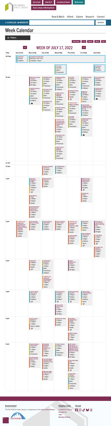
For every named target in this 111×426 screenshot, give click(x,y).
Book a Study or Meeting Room (43, 7)
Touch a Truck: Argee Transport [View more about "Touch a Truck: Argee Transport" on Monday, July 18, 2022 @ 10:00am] (35, 77)
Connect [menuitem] (101, 16)
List (84, 41)
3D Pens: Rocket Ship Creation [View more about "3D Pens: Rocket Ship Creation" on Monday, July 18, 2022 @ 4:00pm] (34, 292)
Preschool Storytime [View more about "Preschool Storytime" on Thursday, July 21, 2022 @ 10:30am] (71, 117)
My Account (79, 2)
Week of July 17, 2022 (54, 47)
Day (103, 41)
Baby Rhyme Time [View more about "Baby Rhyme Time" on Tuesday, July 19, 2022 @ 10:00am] (47, 77)
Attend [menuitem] (70, 16)
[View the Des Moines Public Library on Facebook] (76, 410)
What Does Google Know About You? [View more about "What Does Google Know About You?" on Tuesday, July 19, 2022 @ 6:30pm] (47, 372)
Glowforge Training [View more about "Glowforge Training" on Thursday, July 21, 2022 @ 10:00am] (73, 90)
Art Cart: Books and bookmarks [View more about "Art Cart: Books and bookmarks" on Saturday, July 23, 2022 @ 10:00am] (99, 77)
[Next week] (84, 47)
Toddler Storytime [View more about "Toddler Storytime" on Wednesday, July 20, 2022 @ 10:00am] (60, 107)
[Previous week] (25, 47)
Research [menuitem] (90, 16)
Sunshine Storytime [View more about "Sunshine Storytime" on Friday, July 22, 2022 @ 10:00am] (86, 77)
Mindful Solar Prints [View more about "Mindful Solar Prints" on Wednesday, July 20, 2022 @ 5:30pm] (61, 318)
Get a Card (36, 2)
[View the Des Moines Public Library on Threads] (91, 410)
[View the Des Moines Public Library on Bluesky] (87, 410)
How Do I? (48, 2)
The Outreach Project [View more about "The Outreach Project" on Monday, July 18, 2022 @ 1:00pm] (33, 196)
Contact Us (63, 412)
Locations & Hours (63, 2)
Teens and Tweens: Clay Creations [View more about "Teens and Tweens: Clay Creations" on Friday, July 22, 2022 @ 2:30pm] (86, 234)
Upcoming (76, 41)
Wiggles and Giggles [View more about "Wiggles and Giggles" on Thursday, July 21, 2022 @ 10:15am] (74, 104)
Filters (14, 38)
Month (90, 41)
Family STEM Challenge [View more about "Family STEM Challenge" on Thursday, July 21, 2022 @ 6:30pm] (72, 374)
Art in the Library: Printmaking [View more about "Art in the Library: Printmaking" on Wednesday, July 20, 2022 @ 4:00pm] (60, 292)
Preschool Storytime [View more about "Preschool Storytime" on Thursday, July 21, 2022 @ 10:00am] (71, 77)
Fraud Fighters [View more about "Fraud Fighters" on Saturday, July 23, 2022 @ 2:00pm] (98, 235)
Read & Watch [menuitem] (58, 16)
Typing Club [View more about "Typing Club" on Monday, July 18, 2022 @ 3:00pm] (33, 261)
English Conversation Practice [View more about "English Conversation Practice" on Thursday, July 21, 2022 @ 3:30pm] (72, 262)
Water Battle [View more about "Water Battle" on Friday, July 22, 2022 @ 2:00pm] (85, 221)
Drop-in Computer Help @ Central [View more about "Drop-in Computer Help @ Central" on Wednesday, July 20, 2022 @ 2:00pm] (60, 222)
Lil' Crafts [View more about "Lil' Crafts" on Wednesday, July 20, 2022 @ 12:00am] (59, 66)
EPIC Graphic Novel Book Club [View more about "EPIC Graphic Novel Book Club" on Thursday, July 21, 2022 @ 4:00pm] (73, 292)
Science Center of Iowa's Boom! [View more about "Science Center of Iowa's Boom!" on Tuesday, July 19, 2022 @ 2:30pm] (47, 222)
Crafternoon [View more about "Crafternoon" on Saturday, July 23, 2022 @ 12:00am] (98, 66)
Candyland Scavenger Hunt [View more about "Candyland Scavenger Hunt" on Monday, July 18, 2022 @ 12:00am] (37, 56)
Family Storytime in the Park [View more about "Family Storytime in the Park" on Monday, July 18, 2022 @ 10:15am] (35, 88)
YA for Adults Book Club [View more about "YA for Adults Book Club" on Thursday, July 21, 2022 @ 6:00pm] (73, 361)
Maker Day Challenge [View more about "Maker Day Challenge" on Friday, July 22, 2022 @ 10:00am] (84, 92)
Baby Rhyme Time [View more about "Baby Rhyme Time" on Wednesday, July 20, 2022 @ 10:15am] (60, 135)
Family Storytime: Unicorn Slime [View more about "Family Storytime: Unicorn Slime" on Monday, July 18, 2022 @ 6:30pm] (34, 344)
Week (97, 41)
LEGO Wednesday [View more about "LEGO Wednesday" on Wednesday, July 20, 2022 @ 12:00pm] (60, 166)
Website (23, 22)
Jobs (60, 414)
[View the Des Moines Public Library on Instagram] (80, 410)
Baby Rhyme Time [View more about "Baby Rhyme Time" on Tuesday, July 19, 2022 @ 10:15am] (47, 101)
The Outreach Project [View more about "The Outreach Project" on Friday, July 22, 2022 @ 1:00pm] (85, 193)
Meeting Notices (64, 417)
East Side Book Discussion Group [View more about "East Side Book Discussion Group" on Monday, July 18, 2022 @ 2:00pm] (34, 222)
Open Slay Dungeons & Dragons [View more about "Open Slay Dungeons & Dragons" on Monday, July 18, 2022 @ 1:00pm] (33, 180)
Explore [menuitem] (79, 16)
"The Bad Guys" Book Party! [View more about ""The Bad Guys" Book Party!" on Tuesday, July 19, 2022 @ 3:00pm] (47, 261)
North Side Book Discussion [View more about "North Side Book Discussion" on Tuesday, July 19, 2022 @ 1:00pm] (47, 179)
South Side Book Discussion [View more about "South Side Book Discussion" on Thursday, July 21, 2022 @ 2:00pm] (73, 236)
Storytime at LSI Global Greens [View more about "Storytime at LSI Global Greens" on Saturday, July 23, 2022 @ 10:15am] (99, 88)
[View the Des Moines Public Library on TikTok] (83, 410)
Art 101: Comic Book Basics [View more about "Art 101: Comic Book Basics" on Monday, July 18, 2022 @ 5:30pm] (34, 319)
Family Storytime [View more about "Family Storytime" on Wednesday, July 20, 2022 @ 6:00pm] (60, 344)
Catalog (11, 22)
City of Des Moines (48, 409)
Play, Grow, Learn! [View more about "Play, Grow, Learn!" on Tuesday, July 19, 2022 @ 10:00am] (47, 89)
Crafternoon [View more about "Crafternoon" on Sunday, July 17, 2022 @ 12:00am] (20, 56)
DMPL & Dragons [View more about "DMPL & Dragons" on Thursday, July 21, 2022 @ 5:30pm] (73, 333)
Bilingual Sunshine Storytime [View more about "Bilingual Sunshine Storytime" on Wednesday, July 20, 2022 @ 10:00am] (60, 77)
